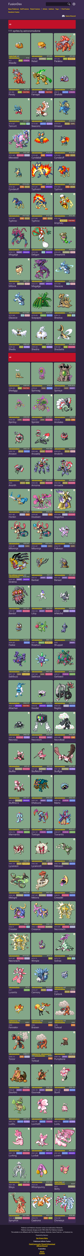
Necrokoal (59, 739)
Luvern (57, 1155)
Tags (57, 9)
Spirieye (58, 390)
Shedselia (59, 349)
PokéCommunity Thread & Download (42, 1244)
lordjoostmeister (40, 1056)
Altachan (13, 708)
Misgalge (13, 254)
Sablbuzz (13, 676)
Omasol (58, 126)
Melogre (13, 897)
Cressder (58, 897)
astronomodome (14, 58)
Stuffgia (58, 771)
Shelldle (58, 94)
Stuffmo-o (14, 802)
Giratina (13, 581)
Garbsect (58, 676)
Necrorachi (59, 929)
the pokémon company (16, 575)
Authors (51, 9)
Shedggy (13, 390)
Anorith (12, 485)
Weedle (12, 63)
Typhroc (58, 189)
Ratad (34, 61)
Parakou (58, 61)
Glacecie (58, 286)
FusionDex (15, 4)
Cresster (13, 929)
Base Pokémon (13, 9)
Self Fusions (24, 9)
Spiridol (35, 422)
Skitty (57, 1188)
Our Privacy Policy (42, 1238)
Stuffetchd (37, 771)
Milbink (12, 286)
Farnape (36, 94)
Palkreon (58, 548)
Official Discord (42, 1246)
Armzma (36, 485)
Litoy (34, 613)
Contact (42, 1253)
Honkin (12, 516)
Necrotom (37, 739)
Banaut (57, 580)
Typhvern (36, 189)
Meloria (35, 897)
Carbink (58, 994)
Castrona (36, 1220)
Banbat (35, 580)
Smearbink (59, 254)
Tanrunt (13, 126)
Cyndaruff (59, 157)
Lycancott (36, 866)
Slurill (57, 1092)
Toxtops (36, 834)
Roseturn (36, 645)
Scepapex (36, 317)
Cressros (36, 929)
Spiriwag (36, 390)
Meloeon (58, 866)
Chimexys (59, 1220)
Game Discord (69, 16)
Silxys (11, 1187)
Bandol (12, 613)
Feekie (12, 645)
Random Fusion (13, 12)
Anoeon (13, 453)
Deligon (35, 254)
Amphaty (58, 223)
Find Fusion (65, 9)
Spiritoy (12, 422)
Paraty (12, 94)
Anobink (58, 453)
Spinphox (13, 1220)
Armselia (58, 485)
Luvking (13, 1155)
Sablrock (36, 676)
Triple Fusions (35, 9)
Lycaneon (13, 866)
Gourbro (13, 1092)
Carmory (36, 992)
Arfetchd (58, 613)
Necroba (13, 739)
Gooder (35, 708)
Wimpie (35, 960)
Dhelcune (36, 802)
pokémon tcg (59, 987)
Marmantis (14, 834)
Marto (57, 802)
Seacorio (36, 126)
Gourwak (36, 1092)
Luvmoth (36, 1124)
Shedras (58, 317)
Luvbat (35, 1155)
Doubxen (36, 516)
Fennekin (13, 1027)
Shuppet (58, 645)
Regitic (57, 708)
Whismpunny (38, 1187)
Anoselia (36, 453)
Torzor (12, 1059)
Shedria (35, 349)
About (42, 1251)
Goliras (57, 960)
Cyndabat (36, 157)
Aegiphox (59, 516)
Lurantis (13, 992)
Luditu (12, 1124)
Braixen (35, 1027)
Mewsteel (13, 157)
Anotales (58, 422)
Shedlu (12, 349)
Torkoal (58, 1027)
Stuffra (12, 771)
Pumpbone (59, 1059)
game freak (12, 56)
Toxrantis (59, 834)
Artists (45, 9)
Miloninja (13, 548)
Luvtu (57, 1124)
